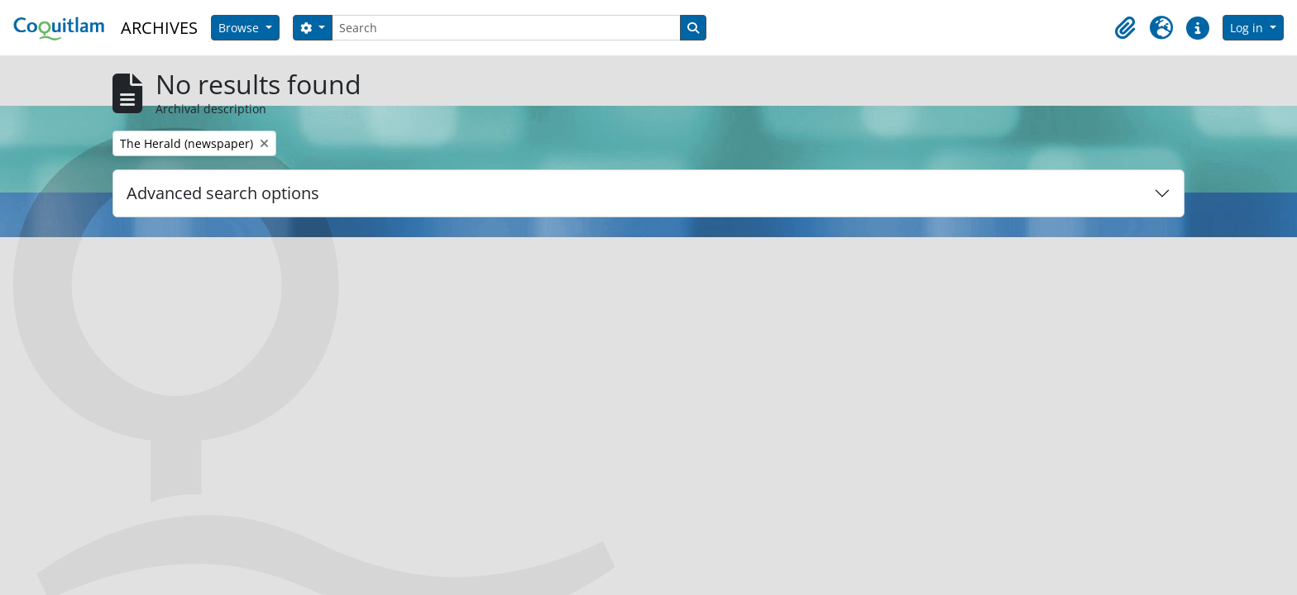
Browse (240, 28)
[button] (1125, 28)
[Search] (506, 27)
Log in (1248, 28)
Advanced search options (223, 193)
